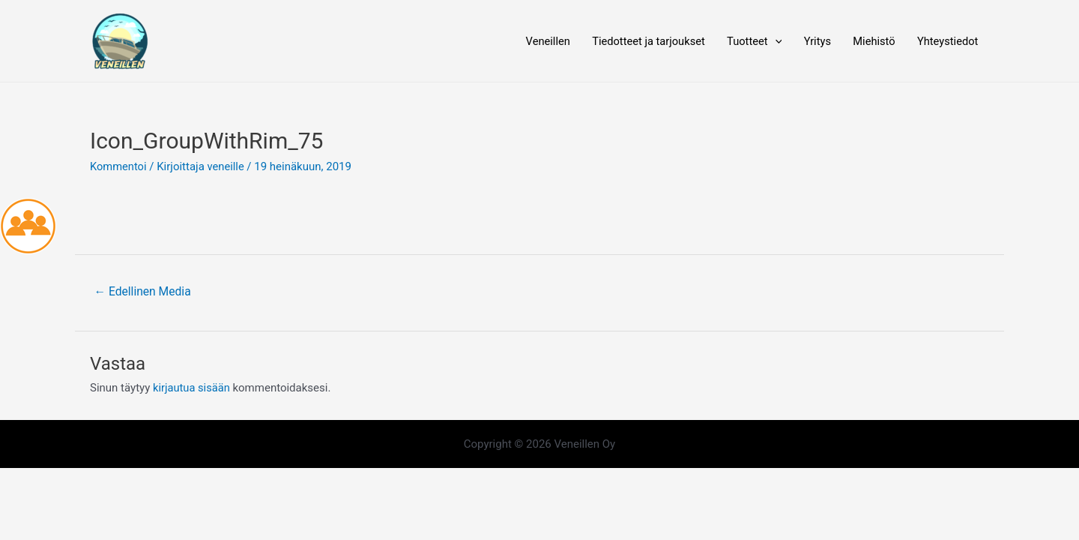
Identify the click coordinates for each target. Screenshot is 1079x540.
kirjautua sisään (192, 389)
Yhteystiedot (947, 41)
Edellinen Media (143, 292)
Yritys (813, 41)
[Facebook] (204, 445)
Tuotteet (749, 41)
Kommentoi (119, 167)
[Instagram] (249, 445)
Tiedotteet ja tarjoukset (640, 41)
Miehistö (871, 41)
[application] (770, 41)
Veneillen (537, 41)
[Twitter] (227, 445)
